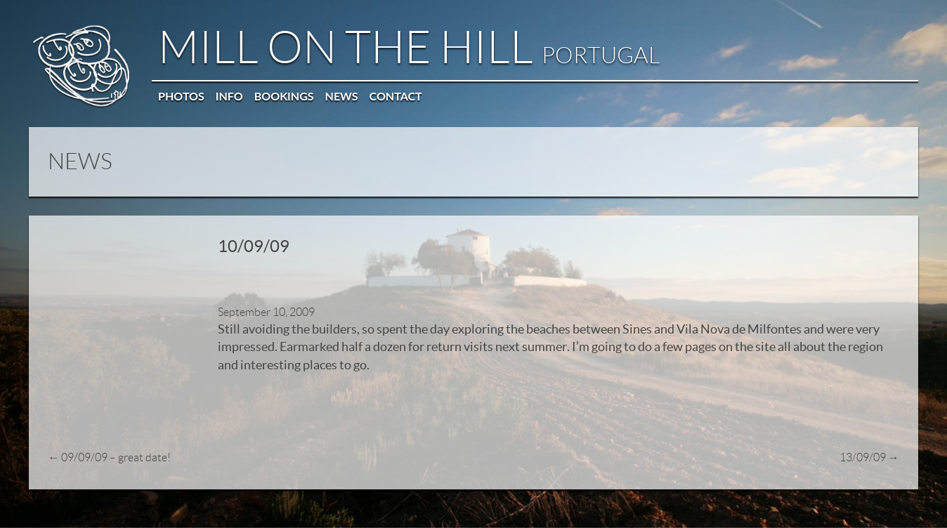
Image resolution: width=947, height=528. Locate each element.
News (341, 95)
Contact (395, 95)
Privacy (870, 506)
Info (228, 95)
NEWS (78, 159)
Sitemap (836, 506)
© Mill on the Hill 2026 (69, 506)
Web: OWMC (791, 506)
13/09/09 (871, 435)
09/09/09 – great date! (107, 435)
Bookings (283, 95)
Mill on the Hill (408, 47)
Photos (180, 95)
